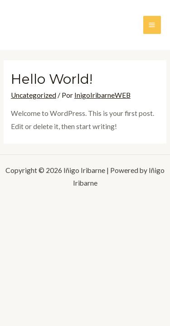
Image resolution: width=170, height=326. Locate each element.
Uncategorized (33, 95)
